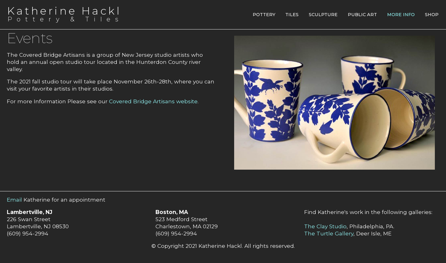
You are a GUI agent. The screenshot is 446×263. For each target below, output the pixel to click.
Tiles (292, 14)
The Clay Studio (325, 226)
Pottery (264, 14)
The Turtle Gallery (328, 233)
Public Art (362, 14)
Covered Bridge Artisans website (153, 101)
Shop (432, 14)
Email (14, 199)
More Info (401, 14)
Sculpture (323, 14)
